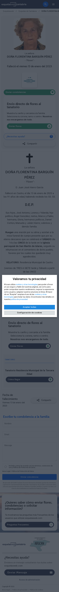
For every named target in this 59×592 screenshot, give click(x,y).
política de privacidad (19, 299)
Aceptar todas (29, 307)
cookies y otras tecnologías (26, 284)
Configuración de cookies (29, 313)
